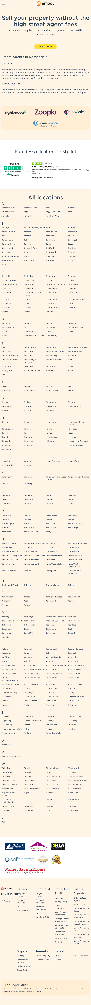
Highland (5, 441)
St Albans (72, 689)
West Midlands (74, 784)
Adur (48, 208)
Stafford (27, 689)
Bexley (71, 236)
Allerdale (72, 208)
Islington (27, 465)
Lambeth (5, 495)
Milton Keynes (74, 528)
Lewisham (28, 499)
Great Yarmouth (75, 406)
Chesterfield (51, 292)
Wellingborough (53, 776)
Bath (3, 236)
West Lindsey (29, 784)
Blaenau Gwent (8, 244)
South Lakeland (30, 674)
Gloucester (6, 406)
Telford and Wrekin (32, 721)
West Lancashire (9, 784)
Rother (26, 629)
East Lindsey (51, 356)
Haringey (27, 429)
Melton (49, 519)
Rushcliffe (28, 633)
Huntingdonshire (75, 445)
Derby (26, 327)
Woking (49, 799)
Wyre (48, 810)
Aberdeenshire (30, 208)
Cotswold (27, 307)
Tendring (50, 721)
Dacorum (5, 323)
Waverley (5, 776)
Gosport (27, 406)
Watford (49, 772)
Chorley (27, 299)
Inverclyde (6, 461)
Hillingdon (50, 441)
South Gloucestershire (33, 669)
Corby (70, 303)
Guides (58, 960)
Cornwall (5, 307)
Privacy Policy (61, 902)
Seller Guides (23, 911)
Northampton (74, 548)
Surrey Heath (74, 701)
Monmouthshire (30, 532)
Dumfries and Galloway (34, 336)
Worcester (28, 806)
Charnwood (6, 288)
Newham (27, 548)
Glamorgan (51, 402)
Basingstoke (51, 232)
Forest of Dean (52, 390)
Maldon (26, 515)
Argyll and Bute (53, 212)
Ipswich (27, 461)
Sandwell (27, 649)
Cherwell (72, 288)
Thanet (26, 725)
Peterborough (74, 597)
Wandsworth (73, 768)
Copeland (50, 303)
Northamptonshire (9, 552)
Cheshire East (7, 292)
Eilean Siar (28, 366)
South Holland (74, 669)
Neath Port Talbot (9, 543)
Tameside (5, 717)
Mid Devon (50, 524)
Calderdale (28, 276)
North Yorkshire (8, 571)
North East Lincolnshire (34, 556)
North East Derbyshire (11, 556)
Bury (3, 264)
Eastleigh (27, 356)
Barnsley (71, 228)
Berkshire (50, 236)
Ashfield (5, 216)
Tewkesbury (6, 725)
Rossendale (6, 629)
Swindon (72, 705)
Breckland (6, 252)
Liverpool (5, 504)
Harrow (4, 433)
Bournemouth (7, 248)
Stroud (4, 701)
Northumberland (31, 564)
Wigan (26, 793)
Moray (48, 532)
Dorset (49, 332)
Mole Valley (6, 532)
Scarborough (52, 649)
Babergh (5, 228)
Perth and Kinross (54, 597)
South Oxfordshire (31, 678)
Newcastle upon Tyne (77, 543)
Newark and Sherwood (34, 543)
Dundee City (51, 336)
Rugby (71, 629)
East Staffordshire (54, 360)
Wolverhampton (8, 806)
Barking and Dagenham (34, 228)
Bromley (71, 256)
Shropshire (72, 657)
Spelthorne (6, 689)
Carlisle (71, 280)
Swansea (50, 705)
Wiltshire (50, 793)
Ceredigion (73, 284)
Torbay (26, 729)
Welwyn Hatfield (75, 776)
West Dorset (51, 780)
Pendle (26, 597)
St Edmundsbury (9, 693)
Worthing (50, 806)
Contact (58, 942)
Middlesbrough (75, 524)
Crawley (27, 312)
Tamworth (28, 717)
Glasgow (72, 402)
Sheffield (5, 657)
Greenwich (6, 410)
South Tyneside (30, 684)
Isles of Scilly (7, 465)
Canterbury (28, 280)
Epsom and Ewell (31, 371)
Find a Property (24, 966)
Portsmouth (51, 601)
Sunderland (51, 701)
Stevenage (28, 693)
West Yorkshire (74, 789)
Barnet (49, 228)
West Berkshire (8, 780)
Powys (71, 601)
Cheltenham (51, 288)
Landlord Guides (43, 917)
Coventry (72, 307)
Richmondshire (30, 625)
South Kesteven (8, 674)
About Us (59, 898)
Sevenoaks (72, 653)
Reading (5, 617)
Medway (27, 519)
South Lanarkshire (54, 674)
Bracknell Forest (30, 248)
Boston (71, 244)
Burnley (71, 260)
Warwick (27, 772)
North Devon (51, 552)
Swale (26, 705)
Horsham (5, 445)
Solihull (26, 661)
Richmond (6, 625)
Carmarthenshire (9, 284)
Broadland (50, 256)
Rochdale (50, 625)
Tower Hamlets (8, 733)
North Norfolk (52, 560)
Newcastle (50, 543)
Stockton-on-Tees (31, 697)
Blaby (26, 240)
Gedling (27, 402)
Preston (5, 605)
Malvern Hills (51, 515)
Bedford (27, 236)
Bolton (49, 244)
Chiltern (5, 299)
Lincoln (71, 499)
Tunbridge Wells (53, 733)
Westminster (7, 789)
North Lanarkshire (9, 560)
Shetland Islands (53, 657)
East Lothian (73, 356)
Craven (4, 312)
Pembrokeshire (8, 597)
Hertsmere (72, 437)
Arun (70, 212)
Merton (26, 524)
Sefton (26, 653)
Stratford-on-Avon (76, 697)
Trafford (27, 733)
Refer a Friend (61, 938)
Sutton (4, 705)
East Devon (6, 351)
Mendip (71, 519)
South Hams (51, 669)
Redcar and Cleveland (56, 617)
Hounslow (28, 445)
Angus (26, 212)
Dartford (49, 323)
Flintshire (5, 390)
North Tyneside (8, 564)
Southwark (50, 684)
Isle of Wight (73, 461)
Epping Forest (8, 371)
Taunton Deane (74, 717)
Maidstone (6, 515)
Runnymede (7, 633)
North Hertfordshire (55, 556)
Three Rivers (51, 725)
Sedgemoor (6, 653)
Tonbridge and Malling (11, 729)
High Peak (28, 441)
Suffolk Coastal (30, 701)
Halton (26, 422)
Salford (4, 649)
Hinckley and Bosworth (78, 441)
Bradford (50, 248)
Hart (25, 433)
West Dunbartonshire (77, 780)
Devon (4, 332)
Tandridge (50, 717)
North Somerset (75, 560)
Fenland (49, 386)
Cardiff (49, 280)
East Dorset (28, 351)
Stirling (71, 693)
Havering (27, 437)
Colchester (6, 303)
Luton (70, 504)
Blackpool (72, 240)
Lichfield (49, 499)
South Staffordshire (10, 684)
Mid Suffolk (28, 528)
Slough (4, 661)
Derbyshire (50, 327)
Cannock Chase (8, 280)
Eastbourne (51, 347)
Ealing (4, 347)
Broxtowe (50, 260)
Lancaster (27, 495)
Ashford (27, 216)
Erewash (49, 371)
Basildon (27, 232)
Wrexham (72, 806)
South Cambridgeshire (56, 665)
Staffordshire (51, 689)
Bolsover (27, 244)
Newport (50, 548)
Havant (4, 437)
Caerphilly (6, 276)
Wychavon (6, 810)
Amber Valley (7, 212)
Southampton (74, 661)
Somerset (50, 661)
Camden (71, 276)
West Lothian (52, 784)
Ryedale (5, 637)
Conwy (26, 303)
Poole (26, 601)
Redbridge (28, 617)
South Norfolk (74, 674)
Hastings (72, 433)
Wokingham (73, 799)
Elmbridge (50, 366)
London (27, 504)
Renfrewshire (29, 621)
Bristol (26, 256)
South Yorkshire (75, 684)
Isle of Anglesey (53, 461)
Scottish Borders (75, 649)
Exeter (4, 375)
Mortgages (22, 956)
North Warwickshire (55, 564)
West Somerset (52, 789)
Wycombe (28, 810)
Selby (48, 653)
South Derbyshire (76, 665)
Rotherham (51, 629)
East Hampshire (75, 351)
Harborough (7, 429)
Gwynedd (50, 410)
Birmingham (7, 240)
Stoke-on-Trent (52, 697)
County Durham (53, 307)
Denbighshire (7, 327)
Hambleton (51, 422)
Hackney (5, 422)
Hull (47, 445)
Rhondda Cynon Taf (55, 621)
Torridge (71, 729)
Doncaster (28, 332)
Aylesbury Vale (52, 216)
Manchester (73, 515)
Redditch (72, 617)
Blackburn (50, 240)
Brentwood (51, 252)
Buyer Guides (23, 970)
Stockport (6, 697)
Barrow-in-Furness (9, 232)
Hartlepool (50, 433)
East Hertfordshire (9, 356)
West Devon (29, 780)
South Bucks (29, 665)
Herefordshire (52, 437)
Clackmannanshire (76, 299)
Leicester (72, 495)
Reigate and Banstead (11, 621)
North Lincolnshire (31, 560)
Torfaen (49, 729)
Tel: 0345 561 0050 (80, 956)
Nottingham (51, 571)
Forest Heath (29, 390)
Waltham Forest (53, 768)
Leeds (48, 495)
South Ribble (51, 678)
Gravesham (51, 406)
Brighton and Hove (10, 256)
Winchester (73, 793)
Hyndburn (6, 449)
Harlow (49, 429)
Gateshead (6, 402)
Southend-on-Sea (9, 669)
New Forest (6, 548)
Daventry (72, 323)
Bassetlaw (72, 232)
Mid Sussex (51, 528)
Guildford (27, 410)
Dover (70, 332)
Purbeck (27, 605)
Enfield (71, 366)
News (57, 956)
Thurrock (72, 725)
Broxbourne (28, 260)
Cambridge (51, 276)
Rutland (71, 633)
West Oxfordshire (31, 789)
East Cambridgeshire (77, 347)
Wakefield (6, 768)
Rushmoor (50, 633)
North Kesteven (75, 556)
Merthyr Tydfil (7, 524)
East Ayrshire (29, 347)
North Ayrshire (30, 552)
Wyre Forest (73, 810)
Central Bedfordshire (55, 284)
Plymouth (5, 601)
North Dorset (73, 552)
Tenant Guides (42, 960)
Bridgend (72, 252)
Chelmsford (28, 288)
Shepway (27, 657)
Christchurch (51, 299)
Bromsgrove (7, 260)
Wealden (27, 776)
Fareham (27, 386)
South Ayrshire (8, 665)
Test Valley (72, 721)
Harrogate (72, 429)
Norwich (27, 571)
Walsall (26, 768)
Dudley (4, 336)
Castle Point (29, 284)
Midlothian (6, 528)
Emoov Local (79, 904)
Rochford (72, 625)
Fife (69, 386)
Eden (70, 360)
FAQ (18, 907)
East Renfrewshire (9, 360)
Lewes (4, 499)
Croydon (50, 312)
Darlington (28, 323)
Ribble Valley (74, 621)
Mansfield (5, 519)
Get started (45, 46)
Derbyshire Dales (75, 327)
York (3, 822)
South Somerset (75, 678)
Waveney (72, 772)
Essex (70, 371)
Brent (25, 252)
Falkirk (4, 386)
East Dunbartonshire (55, 351)
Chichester (72, 292)
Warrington (6, 772)
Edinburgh (6, 366)
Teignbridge (7, 721)
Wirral (26, 799)
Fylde (70, 390)
